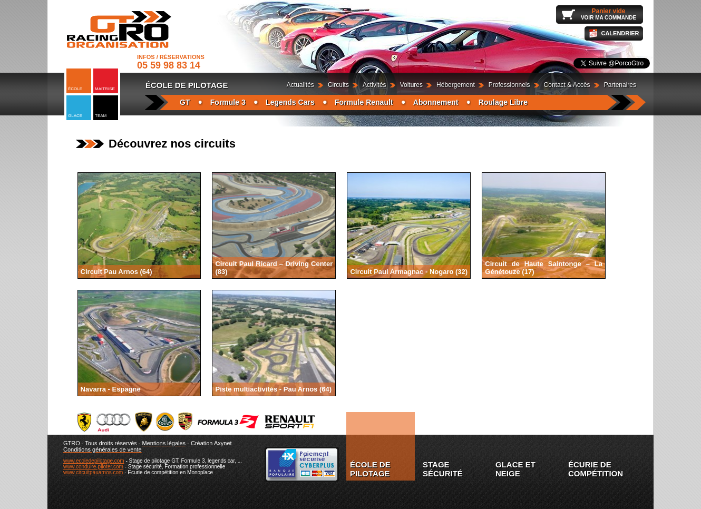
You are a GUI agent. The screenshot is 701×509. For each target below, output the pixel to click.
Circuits (338, 85)
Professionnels (509, 85)
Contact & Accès (567, 85)
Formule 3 (228, 102)
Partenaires (620, 85)
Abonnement (436, 102)
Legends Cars (290, 102)
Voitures (411, 85)
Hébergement (455, 85)
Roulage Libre (503, 102)
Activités (374, 85)
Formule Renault (364, 102)
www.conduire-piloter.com (93, 466)
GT (185, 102)
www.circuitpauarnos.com (93, 472)
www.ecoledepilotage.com (93, 461)
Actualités (300, 85)
